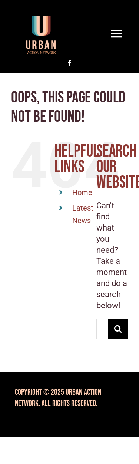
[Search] (118, 329)
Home (82, 192)
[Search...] (102, 329)
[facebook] (70, 63)
